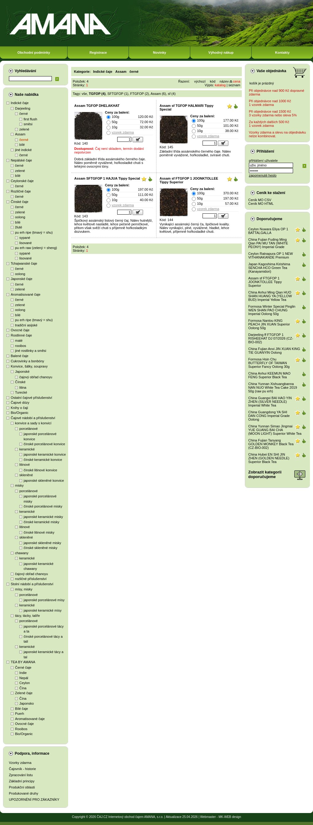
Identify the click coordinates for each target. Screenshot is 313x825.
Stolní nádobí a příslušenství (32, 584)
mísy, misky (24, 589)
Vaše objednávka (271, 71)
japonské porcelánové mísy (44, 600)
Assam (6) (158, 93)
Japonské (22, 371)
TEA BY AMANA (23, 662)
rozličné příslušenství (31, 579)
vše (84, 93)
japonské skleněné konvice (44, 480)
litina (22, 387)
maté (18, 340)
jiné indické (23, 150)
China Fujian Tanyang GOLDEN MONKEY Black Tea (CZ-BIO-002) (271, 443)
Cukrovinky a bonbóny (27, 361)
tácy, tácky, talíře (27, 615)
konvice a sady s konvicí (33, 423)
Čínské (20, 382)
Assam (20, 134)
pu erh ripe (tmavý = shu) (34, 232)
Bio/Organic (19, 412)
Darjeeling (22, 108)
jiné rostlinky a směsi (30, 350)
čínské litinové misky (39, 532)
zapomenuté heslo (262, 175)
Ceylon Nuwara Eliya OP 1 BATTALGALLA (268, 231)
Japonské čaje (21, 279)
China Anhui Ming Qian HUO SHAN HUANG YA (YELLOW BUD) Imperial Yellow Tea (270, 296)
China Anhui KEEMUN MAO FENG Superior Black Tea (269, 375)
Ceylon (24, 683)
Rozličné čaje (21, 191)
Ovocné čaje (20, 330)
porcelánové (28, 428)
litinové (24, 464)
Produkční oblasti (22, 787)
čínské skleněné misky (40, 548)
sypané (24, 237)
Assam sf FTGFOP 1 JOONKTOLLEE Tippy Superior (265, 281)
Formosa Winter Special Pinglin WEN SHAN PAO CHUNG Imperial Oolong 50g (271, 310)
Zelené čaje (24, 693)
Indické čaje (20, 103)
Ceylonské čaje (22, 181)
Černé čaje (23, 667)
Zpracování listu (21, 775)
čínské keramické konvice (43, 459)
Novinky (159, 52)
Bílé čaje (21, 708)
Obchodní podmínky (33, 52)
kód (212, 81)
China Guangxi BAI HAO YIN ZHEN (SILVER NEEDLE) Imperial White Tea (270, 401)
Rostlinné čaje (21, 335)
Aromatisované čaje (26, 294)
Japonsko (26, 703)
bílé (22, 144)
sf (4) (172, 93)
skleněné (26, 475)
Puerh (19, 713)
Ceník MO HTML (261, 203)
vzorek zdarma (123, 132)
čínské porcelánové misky (43, 506)
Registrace (98, 52)
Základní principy (21, 781)
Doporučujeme (269, 219)
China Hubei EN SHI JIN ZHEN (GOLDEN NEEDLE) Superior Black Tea (268, 458)
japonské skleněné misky (42, 543)
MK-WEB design (229, 817)
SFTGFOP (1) (117, 93)
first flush (30, 119)
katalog (220, 85)
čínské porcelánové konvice (44, 444)
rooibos (20, 346)
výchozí (200, 81)
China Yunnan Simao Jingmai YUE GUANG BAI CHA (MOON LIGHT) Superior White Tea (274, 429)
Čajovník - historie (22, 769)
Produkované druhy (23, 793)
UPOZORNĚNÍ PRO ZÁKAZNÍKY (34, 799)
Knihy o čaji (19, 408)
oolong (20, 217)
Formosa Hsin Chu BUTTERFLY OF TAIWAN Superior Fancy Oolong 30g (269, 362)
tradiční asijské (26, 325)
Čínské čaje (19, 202)
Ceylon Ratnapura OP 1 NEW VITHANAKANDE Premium (270, 255)
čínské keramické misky (41, 522)
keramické (27, 449)
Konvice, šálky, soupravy (29, 366)
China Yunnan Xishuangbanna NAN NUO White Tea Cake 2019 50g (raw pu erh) (272, 387)
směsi (28, 124)
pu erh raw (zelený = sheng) (36, 248)
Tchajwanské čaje (24, 263)
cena (236, 81)
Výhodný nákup (221, 52)
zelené (24, 129)
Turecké (21, 392)
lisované (25, 243)
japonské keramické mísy (43, 610)
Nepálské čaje (21, 160)
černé (23, 113)
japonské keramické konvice (45, 454)
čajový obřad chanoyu (35, 377)
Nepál (23, 678)
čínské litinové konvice (40, 470)
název (224, 81)
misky (19, 485)
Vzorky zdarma (20, 763)
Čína (22, 688)
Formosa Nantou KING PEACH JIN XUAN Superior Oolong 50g (269, 324)
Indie (23, 673)
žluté (18, 227)
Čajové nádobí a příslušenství (33, 418)
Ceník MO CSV (259, 200)
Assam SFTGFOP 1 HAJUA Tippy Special (107, 178)
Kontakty (282, 52)
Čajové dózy (20, 402)
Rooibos (21, 729)
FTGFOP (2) (139, 93)
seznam (234, 85)
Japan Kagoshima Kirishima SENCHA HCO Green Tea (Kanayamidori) (269, 267)
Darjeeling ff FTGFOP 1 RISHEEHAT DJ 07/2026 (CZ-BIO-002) (270, 338)
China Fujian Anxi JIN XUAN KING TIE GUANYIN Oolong (274, 350)
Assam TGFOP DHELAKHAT (97, 105)
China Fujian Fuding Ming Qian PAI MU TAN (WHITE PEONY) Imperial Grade (268, 243)
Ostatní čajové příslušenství (31, 397)
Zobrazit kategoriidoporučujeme (264, 474)
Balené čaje (20, 356)
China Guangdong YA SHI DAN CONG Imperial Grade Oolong (269, 415)
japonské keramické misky (43, 517)
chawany (21, 553)
